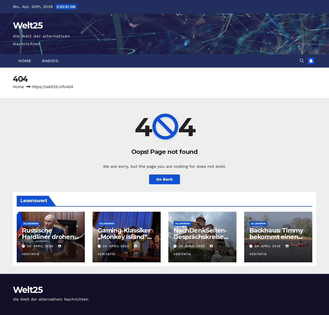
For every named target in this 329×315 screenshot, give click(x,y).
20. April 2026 (40, 246)
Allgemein (30, 223)
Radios (50, 61)
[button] (302, 60)
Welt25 (27, 25)
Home (25, 61)
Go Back (164, 179)
